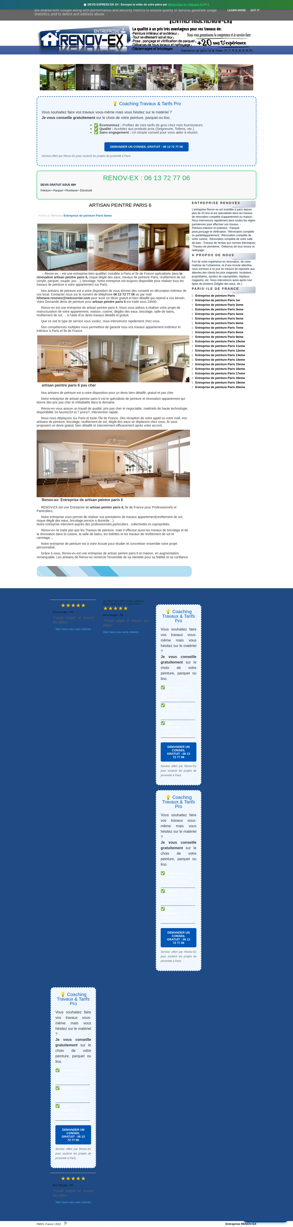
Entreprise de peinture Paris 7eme (219, 327)
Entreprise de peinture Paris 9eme (219, 336)
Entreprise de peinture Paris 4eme (219, 314)
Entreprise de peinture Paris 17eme (220, 373)
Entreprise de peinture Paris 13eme (220, 355)
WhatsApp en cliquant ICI (186, 4)
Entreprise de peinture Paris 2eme (219, 304)
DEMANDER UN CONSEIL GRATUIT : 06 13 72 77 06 (146, 146)
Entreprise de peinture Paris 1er (217, 300)
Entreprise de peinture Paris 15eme (220, 364)
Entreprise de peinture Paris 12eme (220, 350)
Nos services (103, 60)
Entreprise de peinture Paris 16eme (220, 369)
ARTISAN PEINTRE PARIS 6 (120, 205)
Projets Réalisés (140, 60)
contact (213, 60)
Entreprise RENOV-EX (240, 1224)
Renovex (73, 60)
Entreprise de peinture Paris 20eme (220, 387)
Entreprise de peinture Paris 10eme (220, 341)
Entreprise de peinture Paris (215, 295)
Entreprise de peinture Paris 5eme (219, 318)
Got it (255, 10)
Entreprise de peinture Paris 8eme (219, 332)
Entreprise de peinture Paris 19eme (220, 382)
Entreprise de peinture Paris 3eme (219, 309)
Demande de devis (180, 60)
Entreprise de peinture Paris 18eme (220, 378)
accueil (48, 60)
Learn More (237, 10)
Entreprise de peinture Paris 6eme (88, 215)
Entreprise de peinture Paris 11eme (220, 346)
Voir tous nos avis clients (73, 629)
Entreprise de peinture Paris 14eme (220, 359)
